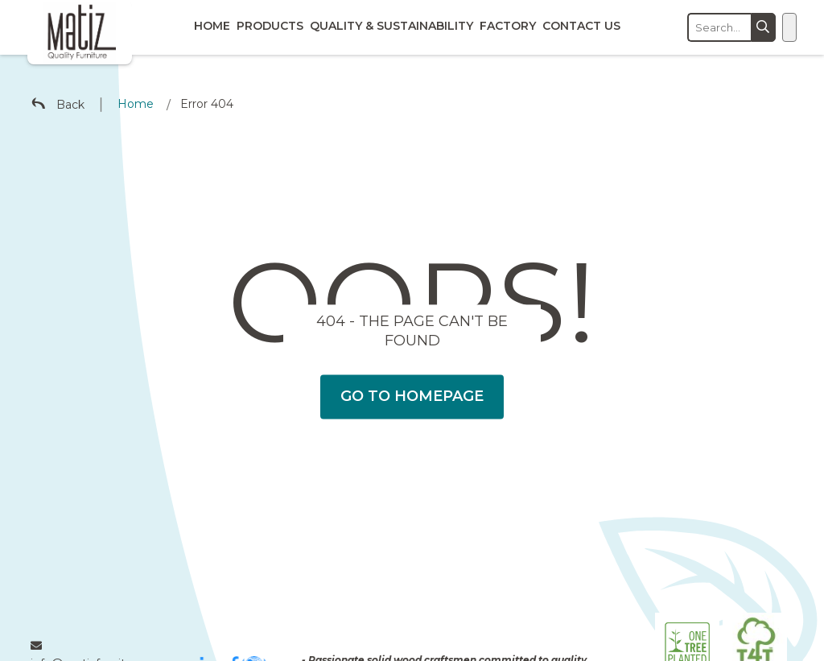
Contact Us (581, 26)
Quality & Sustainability (391, 26)
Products (270, 26)
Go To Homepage (412, 396)
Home (212, 26)
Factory (508, 26)
